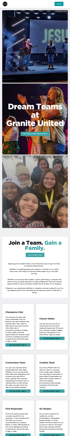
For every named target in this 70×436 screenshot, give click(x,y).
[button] (66, 4)
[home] (5, 4)
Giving (59, 4)
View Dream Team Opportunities (35, 133)
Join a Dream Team (35, 255)
